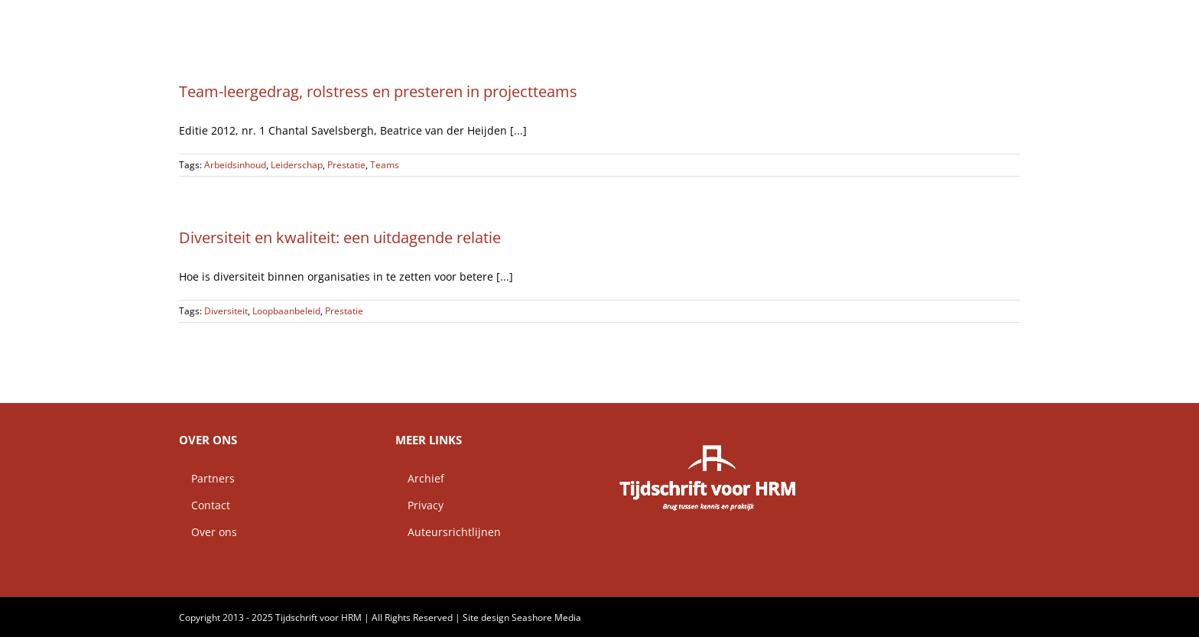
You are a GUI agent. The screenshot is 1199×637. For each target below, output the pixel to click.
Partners (207, 478)
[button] (995, 19)
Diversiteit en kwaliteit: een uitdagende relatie (340, 237)
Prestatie (346, 164)
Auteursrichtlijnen (448, 532)
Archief (419, 478)
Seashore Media (546, 617)
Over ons (208, 532)
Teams (384, 164)
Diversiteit (226, 310)
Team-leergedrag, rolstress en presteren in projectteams (378, 91)
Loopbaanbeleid (286, 310)
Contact (204, 505)
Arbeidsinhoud (235, 164)
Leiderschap (297, 164)
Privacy (419, 505)
